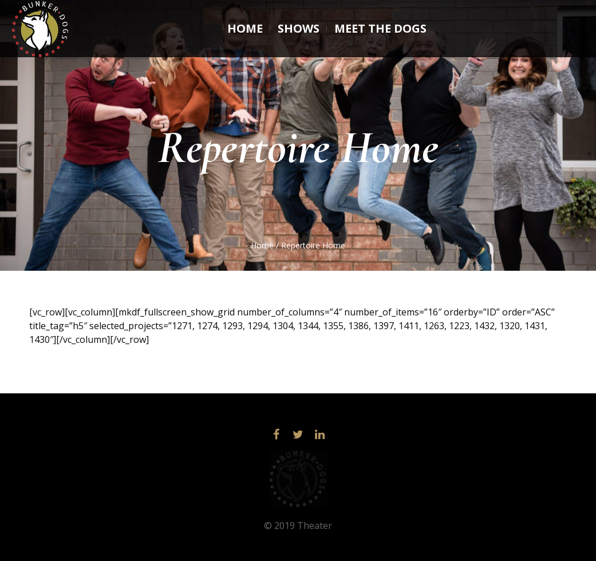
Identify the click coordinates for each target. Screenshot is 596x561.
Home (262, 245)
